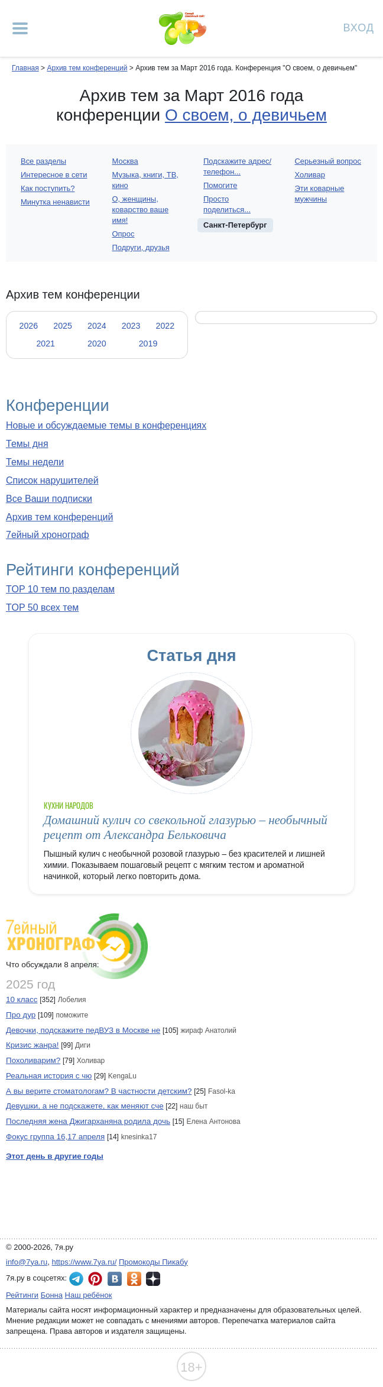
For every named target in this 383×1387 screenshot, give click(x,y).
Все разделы (43, 161)
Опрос (123, 233)
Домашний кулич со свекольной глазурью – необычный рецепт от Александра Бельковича (185, 827)
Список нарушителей (52, 480)
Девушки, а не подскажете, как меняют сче (85, 1105)
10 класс (21, 999)
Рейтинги (22, 1295)
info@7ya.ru (26, 1262)
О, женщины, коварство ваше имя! (140, 210)
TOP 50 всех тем (42, 607)
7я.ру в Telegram (76, 1279)
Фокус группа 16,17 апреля (55, 1136)
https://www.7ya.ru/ (84, 1262)
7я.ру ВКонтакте (115, 1279)
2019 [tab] (148, 343)
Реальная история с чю (49, 1075)
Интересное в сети (54, 174)
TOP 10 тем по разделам (60, 589)
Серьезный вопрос (328, 161)
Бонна (52, 1295)
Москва (125, 161)
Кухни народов (69, 805)
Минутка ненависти (55, 201)
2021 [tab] (45, 343)
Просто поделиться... (227, 204)
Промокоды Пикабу (153, 1262)
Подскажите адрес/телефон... (237, 166)
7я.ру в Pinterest (95, 1279)
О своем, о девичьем (246, 115)
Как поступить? (47, 188)
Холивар (310, 174)
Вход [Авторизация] (358, 27)
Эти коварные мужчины (320, 193)
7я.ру (153, 1279)
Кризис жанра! (32, 1045)
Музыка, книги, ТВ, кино (145, 180)
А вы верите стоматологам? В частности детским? (99, 1091)
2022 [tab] (164, 325)
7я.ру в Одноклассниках (134, 1279)
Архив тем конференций (59, 517)
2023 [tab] (131, 325)
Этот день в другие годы (54, 1156)
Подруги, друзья (141, 247)
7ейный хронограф (47, 535)
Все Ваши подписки (49, 499)
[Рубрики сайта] (20, 28)
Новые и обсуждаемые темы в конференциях (106, 425)
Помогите (220, 185)
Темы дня (27, 444)
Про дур (20, 1014)
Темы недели (35, 462)
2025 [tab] (62, 325)
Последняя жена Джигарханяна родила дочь (88, 1121)
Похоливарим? (33, 1060)
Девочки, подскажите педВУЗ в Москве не (83, 1030)
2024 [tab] (96, 325)
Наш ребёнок (88, 1295)
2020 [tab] (96, 343)
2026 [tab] (28, 325)
